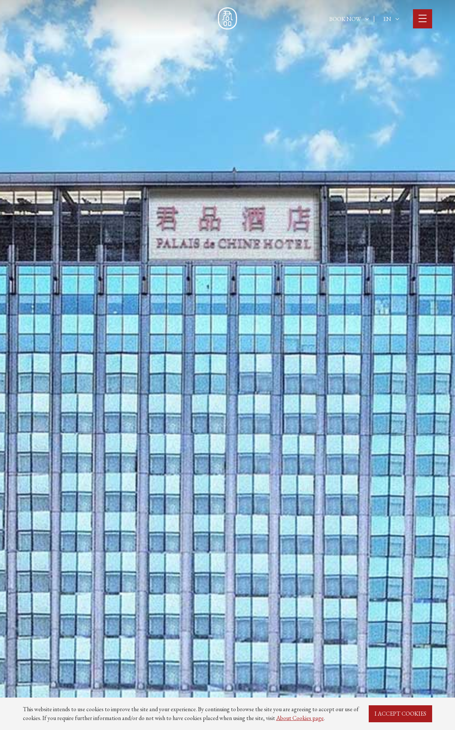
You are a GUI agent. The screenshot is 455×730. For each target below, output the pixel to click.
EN (391, 19)
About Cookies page (300, 718)
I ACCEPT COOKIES (400, 713)
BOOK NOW (349, 19)
